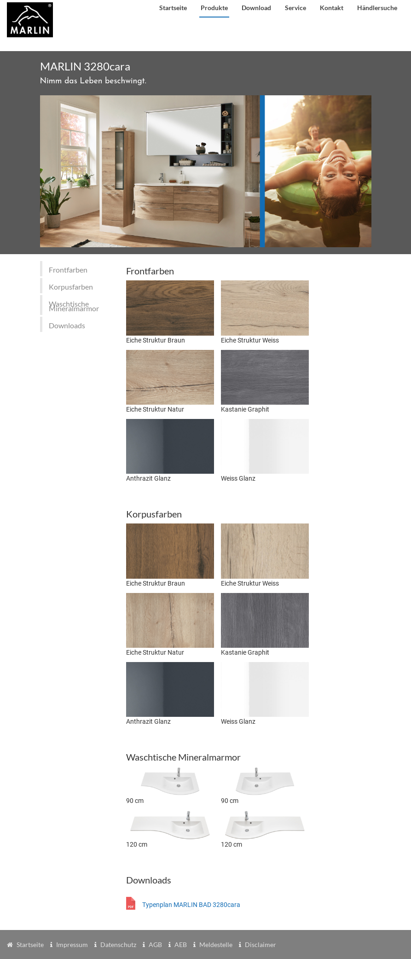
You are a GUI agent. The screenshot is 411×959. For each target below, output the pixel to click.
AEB (180, 944)
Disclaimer (260, 944)
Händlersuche (377, 8)
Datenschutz (118, 944)
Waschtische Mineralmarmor (74, 306)
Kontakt (331, 8)
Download (256, 8)
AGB (155, 944)
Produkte (214, 8)
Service (295, 8)
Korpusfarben (71, 286)
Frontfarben (68, 269)
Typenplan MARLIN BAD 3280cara (191, 904)
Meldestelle (215, 944)
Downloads (67, 325)
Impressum (72, 944)
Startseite (173, 8)
